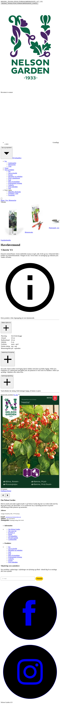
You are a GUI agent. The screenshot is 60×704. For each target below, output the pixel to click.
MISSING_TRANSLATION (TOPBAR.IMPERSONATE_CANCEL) (20, 3)
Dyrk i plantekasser (14, 178)
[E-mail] (18, 578)
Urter (9, 166)
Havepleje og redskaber (15, 176)
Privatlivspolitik (13, 538)
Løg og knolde (12, 173)
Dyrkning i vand (13, 193)
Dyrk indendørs (13, 187)
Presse (10, 534)
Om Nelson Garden (14, 529)
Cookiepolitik (12, 539)
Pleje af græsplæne (14, 181)
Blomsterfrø (12, 164)
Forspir (10, 175)
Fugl (9, 180)
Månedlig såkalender (14, 192)
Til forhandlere (16, 158)
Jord (9, 188)
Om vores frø (12, 531)
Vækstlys (11, 185)
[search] (1, 199)
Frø (9, 171)
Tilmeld (39, 579)
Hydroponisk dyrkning (15, 183)
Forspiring (11, 195)
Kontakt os (11, 532)
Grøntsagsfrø (12, 163)
